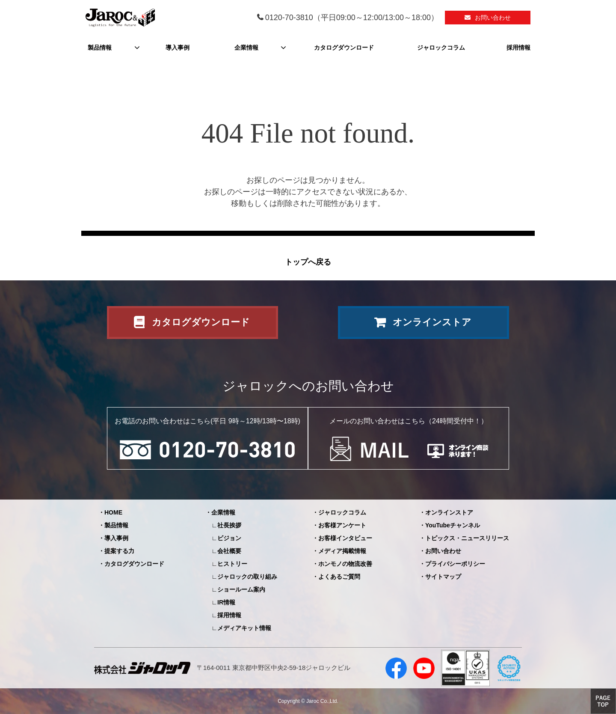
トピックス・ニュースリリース (467, 538)
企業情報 (246, 47)
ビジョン (229, 538)
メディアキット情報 (244, 628)
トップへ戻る (308, 262)
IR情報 (226, 602)
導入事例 (178, 47)
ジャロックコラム (441, 47)
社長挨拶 (229, 525)
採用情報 (518, 47)
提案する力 (119, 550)
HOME (113, 512)
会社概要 (229, 550)
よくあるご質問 (339, 576)
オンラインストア (432, 322)
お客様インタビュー (345, 538)
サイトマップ (443, 576)
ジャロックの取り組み (247, 576)
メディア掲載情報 (342, 550)
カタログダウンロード (344, 47)
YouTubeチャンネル (452, 525)
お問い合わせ (493, 17)
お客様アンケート (342, 525)
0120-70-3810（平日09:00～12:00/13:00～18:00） (351, 17)
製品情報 (100, 47)
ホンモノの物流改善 (345, 563)
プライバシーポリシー (455, 563)
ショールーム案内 (241, 589)
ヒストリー (232, 563)
